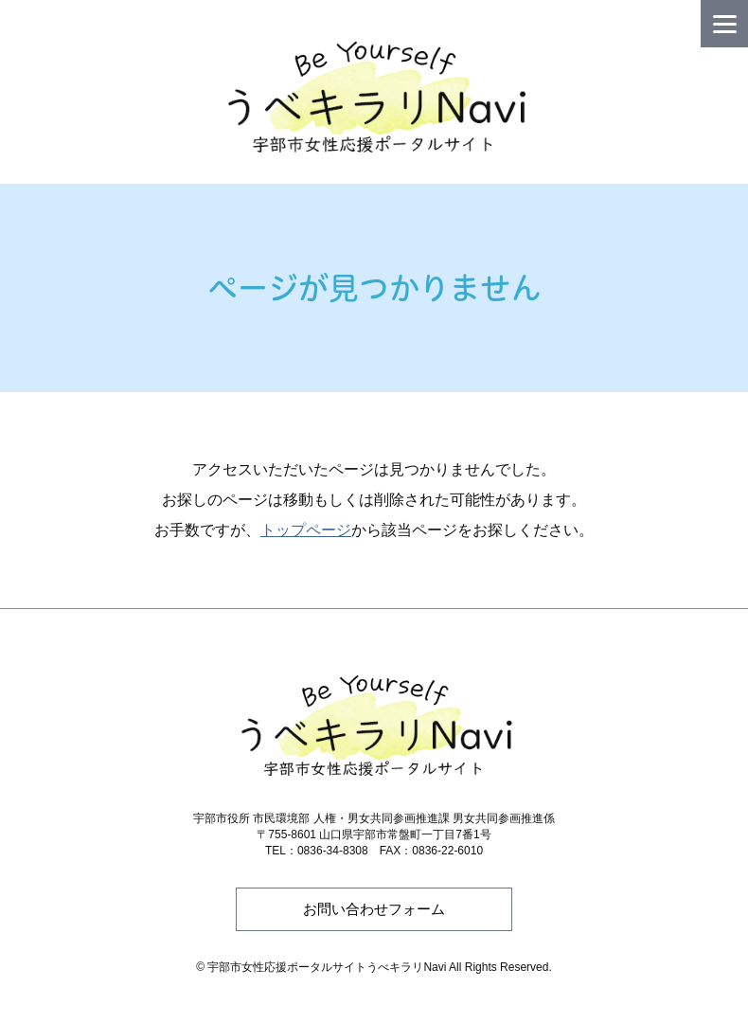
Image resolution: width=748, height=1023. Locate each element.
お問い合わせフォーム (374, 909)
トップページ (305, 530)
